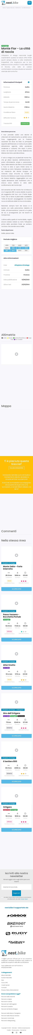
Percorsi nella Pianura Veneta (10, 1016)
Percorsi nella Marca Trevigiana (10, 1013)
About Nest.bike (6, 975)
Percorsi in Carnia (6, 1001)
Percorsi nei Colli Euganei (8, 1004)
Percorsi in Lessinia (7, 1006)
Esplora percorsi (11, 7)
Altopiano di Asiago (22, 265)
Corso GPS (4, 983)
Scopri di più (24, 899)
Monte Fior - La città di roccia (23, 7)
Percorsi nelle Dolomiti (8, 997)
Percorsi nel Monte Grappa (9, 1009)
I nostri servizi (5, 985)
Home (4, 7)
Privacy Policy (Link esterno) (9, 990)
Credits (9, 1030)
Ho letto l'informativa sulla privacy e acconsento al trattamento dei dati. (17, 898)
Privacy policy (15, 1030)
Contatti (4, 987)
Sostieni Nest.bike (6, 978)
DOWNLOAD (25, 123)
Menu (29, 3)
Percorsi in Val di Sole (7, 1018)
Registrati (16, 893)
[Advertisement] (16, 27)
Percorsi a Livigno (6, 999)
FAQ (2, 980)
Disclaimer (23, 1030)
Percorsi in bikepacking (8, 1021)
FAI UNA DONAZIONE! (16, 468)
